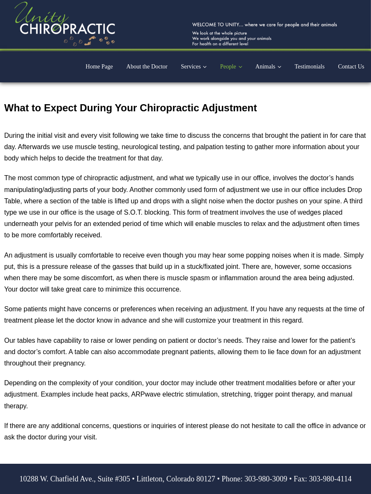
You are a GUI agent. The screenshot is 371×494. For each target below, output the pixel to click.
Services (191, 66)
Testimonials (309, 66)
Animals (265, 66)
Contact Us (351, 66)
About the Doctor (146, 66)
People (228, 66)
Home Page (99, 66)
